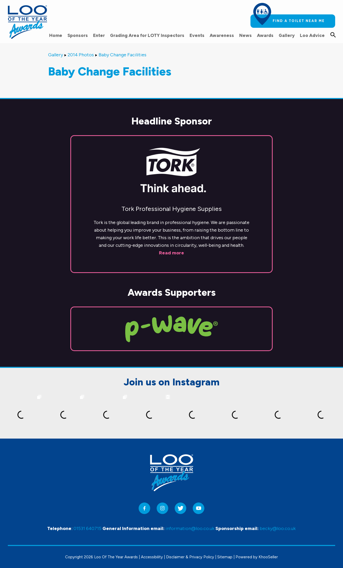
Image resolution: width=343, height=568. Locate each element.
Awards (265, 35)
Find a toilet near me (299, 21)
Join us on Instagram (172, 382)
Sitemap (224, 557)
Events (197, 35)
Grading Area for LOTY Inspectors (147, 35)
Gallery (287, 35)
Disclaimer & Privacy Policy (190, 557)
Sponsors (77, 35)
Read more (171, 253)
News (245, 35)
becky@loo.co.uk (278, 528)
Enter (99, 35)
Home (55, 35)
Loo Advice (312, 35)
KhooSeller (268, 557)
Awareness (222, 35)
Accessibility (152, 557)
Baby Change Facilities (122, 55)
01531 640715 (87, 528)
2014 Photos (81, 55)
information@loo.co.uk (189, 528)
